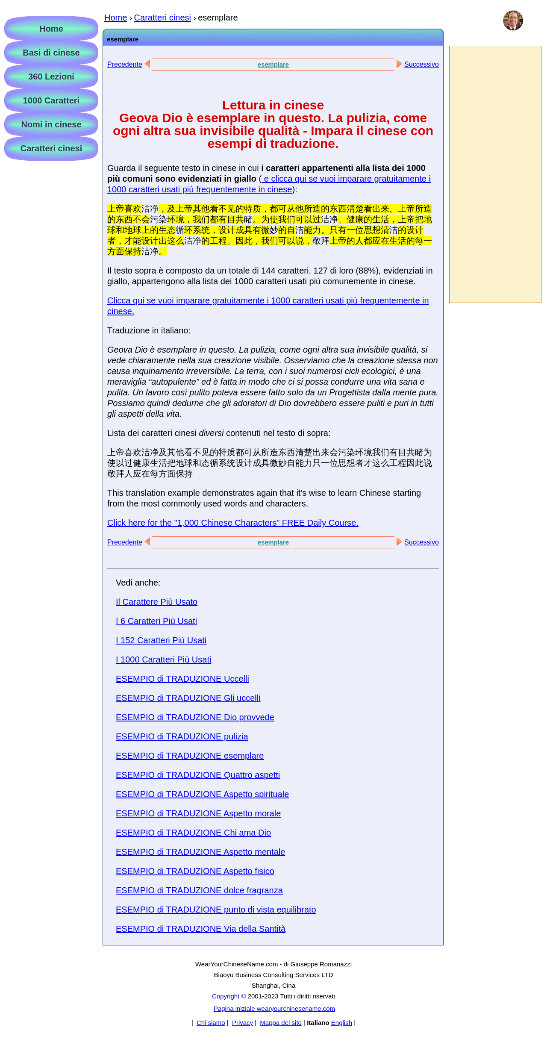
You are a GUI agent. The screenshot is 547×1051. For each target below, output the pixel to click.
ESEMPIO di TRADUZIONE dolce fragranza (199, 890)
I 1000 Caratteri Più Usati (163, 659)
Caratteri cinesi (51, 148)
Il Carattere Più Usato (156, 601)
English (341, 1022)
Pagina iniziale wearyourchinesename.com (274, 1008)
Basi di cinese (51, 52)
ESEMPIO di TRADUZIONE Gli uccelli (188, 698)
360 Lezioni (51, 76)
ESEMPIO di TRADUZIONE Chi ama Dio (193, 832)
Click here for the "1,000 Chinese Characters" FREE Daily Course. (233, 522)
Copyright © (229, 996)
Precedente (124, 64)
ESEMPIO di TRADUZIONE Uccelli (182, 678)
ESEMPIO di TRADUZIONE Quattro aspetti (198, 775)
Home (51, 28)
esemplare (273, 64)
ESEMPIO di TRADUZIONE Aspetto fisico (195, 871)
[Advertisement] (495, 174)
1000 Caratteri (51, 100)
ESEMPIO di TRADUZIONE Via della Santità (200, 928)
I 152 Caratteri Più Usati (161, 640)
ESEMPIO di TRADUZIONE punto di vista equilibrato (216, 909)
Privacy (242, 1022)
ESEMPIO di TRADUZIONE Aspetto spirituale (202, 794)
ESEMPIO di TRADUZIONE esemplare (190, 755)
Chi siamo (211, 1022)
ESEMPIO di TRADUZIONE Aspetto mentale (200, 852)
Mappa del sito (281, 1022)
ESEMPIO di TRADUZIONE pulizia (182, 736)
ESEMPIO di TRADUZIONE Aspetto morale (198, 813)
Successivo (421, 64)
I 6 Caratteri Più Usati (156, 621)
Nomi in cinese (51, 124)
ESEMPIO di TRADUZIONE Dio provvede (195, 717)
